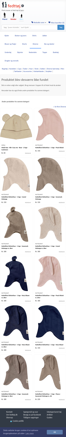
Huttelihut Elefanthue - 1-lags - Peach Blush (49, 148)
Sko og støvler (49, 44)
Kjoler (7, 36)
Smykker (49, 71)
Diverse (35, 44)
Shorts (24, 44)
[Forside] (13, 5)
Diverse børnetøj (53, 69)
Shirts (34, 36)
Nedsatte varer (38, 22)
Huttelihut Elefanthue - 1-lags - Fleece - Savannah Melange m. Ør (48, 395)
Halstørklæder (39, 71)
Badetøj (56, 52)
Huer (31, 69)
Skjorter (20, 52)
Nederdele (33, 52)
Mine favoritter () (56, 23)
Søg (60, 27)
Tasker (25, 69)
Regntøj (5, 69)
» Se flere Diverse (59, 107)
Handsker (12, 69)
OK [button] (55, 432)
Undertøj (8, 52)
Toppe (44, 52)
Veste (37, 69)
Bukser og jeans (20, 36)
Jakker (44, 36)
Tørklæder (18, 71)
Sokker (42, 69)
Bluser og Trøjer (10, 44)
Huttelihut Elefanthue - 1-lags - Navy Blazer (49, 345)
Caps (19, 69)
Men (62, 69)
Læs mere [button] (29, 433)
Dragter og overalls (12, 61)
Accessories (27, 71)
